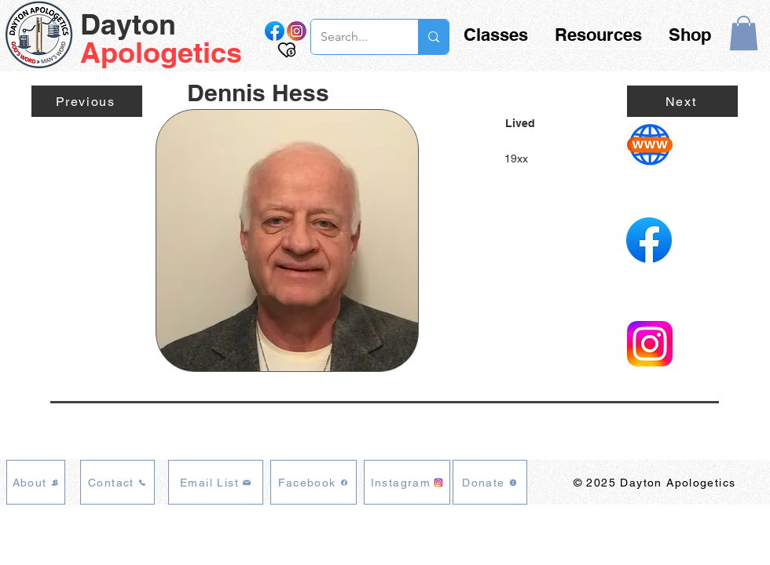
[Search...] (353, 37)
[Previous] (86, 101)
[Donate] (490, 482)
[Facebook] (313, 482)
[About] (35, 482)
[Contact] (117, 482)
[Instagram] (407, 482)
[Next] (682, 101)
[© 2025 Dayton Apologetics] (656, 482)
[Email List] (215, 482)
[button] (743, 33)
